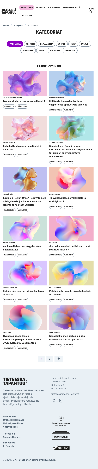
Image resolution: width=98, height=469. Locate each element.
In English (8, 446)
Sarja (73, 43)
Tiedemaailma (46, 43)
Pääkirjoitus (15, 43)
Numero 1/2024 (55, 300)
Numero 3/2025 (9, 155)
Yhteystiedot (10, 427)
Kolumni (85, 43)
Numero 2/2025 (55, 162)
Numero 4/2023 (55, 345)
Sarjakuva (55, 50)
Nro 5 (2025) (27, 7)
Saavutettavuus (12, 437)
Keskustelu (28, 50)
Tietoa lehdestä (71, 7)
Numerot (40, 7)
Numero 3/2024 (55, 255)
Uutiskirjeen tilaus (13, 423)
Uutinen (61, 43)
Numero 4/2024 (9, 255)
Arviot (42, 50)
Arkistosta (70, 50)
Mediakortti (9, 416)
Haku (91, 10)
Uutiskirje (26, 15)
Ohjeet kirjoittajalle (13, 420)
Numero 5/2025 (9, 106)
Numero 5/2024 (55, 207)
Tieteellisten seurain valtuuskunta (37, 460)
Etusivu (6, 25)
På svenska (9, 443)
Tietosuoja (9, 434)
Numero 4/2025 (55, 110)
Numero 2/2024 (9, 300)
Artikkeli (30, 43)
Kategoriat (54, 7)
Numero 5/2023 (9, 348)
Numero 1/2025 (9, 210)
